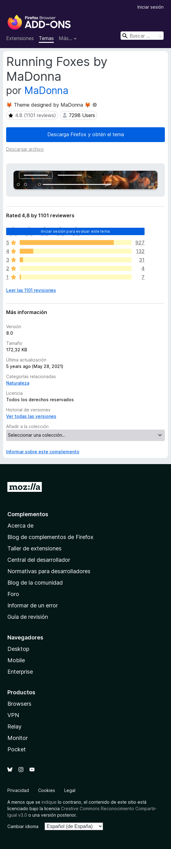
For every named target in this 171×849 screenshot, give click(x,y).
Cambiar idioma (22, 826)
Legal (69, 790)
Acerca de (20, 525)
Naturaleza (17, 383)
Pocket (16, 749)
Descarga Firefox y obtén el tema (85, 134)
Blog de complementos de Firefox (50, 537)
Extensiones (20, 38)
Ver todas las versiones (31, 416)
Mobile (16, 660)
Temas (46, 38)
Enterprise (20, 671)
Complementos (27, 514)
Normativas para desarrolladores (48, 571)
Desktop (18, 649)
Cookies (46, 790)
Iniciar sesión (150, 7)
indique (49, 802)
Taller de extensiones (34, 548)
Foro (13, 594)
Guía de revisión (27, 617)
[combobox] (142, 35)
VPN (13, 715)
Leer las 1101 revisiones (31, 290)
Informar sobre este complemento (42, 451)
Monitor (17, 738)
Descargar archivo (25, 149)
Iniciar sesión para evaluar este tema (75, 231)
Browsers (19, 703)
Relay (14, 726)
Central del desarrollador (38, 560)
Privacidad (18, 790)
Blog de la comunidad (35, 582)
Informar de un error (32, 605)
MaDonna (46, 90)
